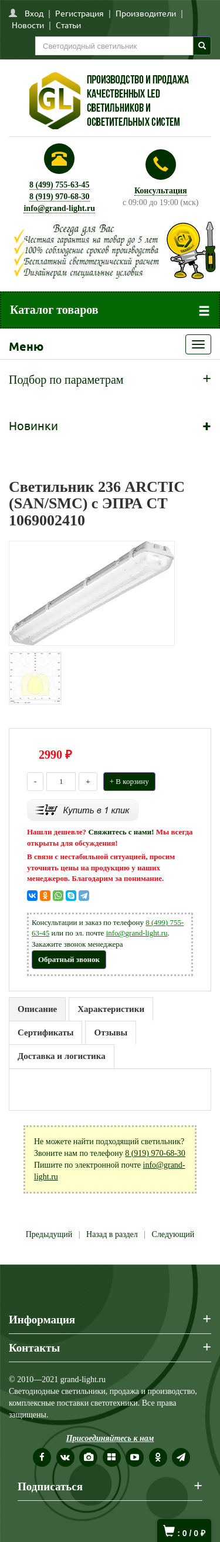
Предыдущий (49, 1234)
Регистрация (79, 13)
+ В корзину (129, 781)
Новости (28, 24)
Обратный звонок (69, 959)
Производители (146, 13)
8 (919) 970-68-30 (59, 196)
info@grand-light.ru (59, 208)
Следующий (173, 1234)
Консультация (160, 190)
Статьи (68, 24)
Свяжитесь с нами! (121, 831)
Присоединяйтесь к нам (110, 1438)
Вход (34, 13)
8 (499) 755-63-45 (59, 184)
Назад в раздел (112, 1234)
